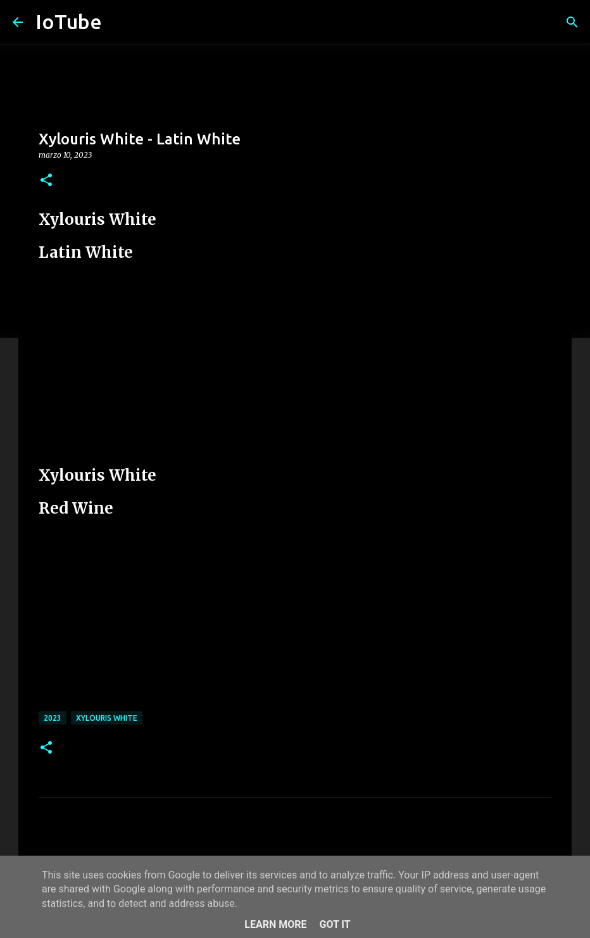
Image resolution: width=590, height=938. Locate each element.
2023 (52, 718)
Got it (334, 924)
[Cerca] (572, 22)
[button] (46, 180)
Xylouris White (106, 718)
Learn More (275, 924)
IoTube (68, 21)
